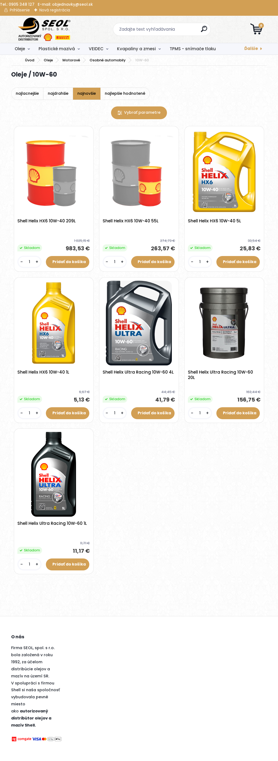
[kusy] (30, 262)
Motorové (71, 60)
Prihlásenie (20, 10)
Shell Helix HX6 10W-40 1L (44, 372)
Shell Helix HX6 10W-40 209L (47, 221)
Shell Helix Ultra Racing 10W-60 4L (138, 372)
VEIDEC (96, 49)
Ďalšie (251, 48)
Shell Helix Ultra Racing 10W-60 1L (52, 524)
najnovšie (86, 93)
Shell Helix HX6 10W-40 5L (214, 221)
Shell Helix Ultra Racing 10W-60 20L (220, 375)
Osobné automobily (108, 60)
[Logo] (44, 29)
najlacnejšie (27, 93)
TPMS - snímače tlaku (193, 49)
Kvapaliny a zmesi (136, 49)
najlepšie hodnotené (125, 93)
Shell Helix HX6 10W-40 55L (131, 221)
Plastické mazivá (57, 49)
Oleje (20, 49)
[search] (204, 31)
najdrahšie (58, 93)
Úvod (29, 60)
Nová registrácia (54, 10)
